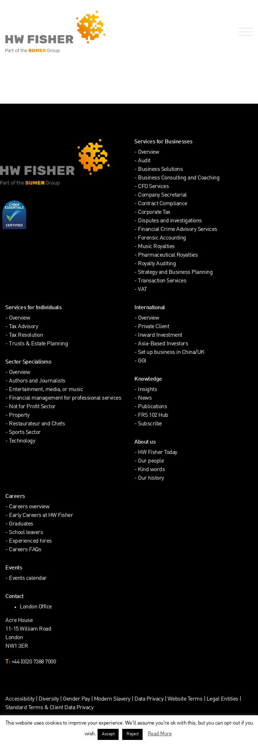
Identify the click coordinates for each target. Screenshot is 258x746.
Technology (22, 441)
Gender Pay (76, 699)
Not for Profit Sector (32, 407)
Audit (144, 161)
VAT (142, 289)
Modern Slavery (113, 699)
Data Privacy (148, 699)
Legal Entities (222, 699)
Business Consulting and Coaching (178, 178)
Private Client (153, 327)
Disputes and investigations (170, 221)
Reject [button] (132, 734)
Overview (148, 152)
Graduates (21, 524)
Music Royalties (156, 247)
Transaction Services (162, 281)
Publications (152, 407)
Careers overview (29, 507)
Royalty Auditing (157, 264)
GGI (142, 361)
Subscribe (150, 424)
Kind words (151, 470)
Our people (151, 461)
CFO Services (153, 186)
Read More (160, 733)
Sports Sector (25, 432)
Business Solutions (160, 169)
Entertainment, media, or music (46, 389)
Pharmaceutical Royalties (168, 255)
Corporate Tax (154, 212)
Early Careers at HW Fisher (41, 515)
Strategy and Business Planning (175, 272)
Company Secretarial (162, 195)
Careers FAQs (25, 550)
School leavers (26, 532)
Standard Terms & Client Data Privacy (49, 708)
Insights (147, 389)
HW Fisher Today (157, 452)
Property (19, 415)
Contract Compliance (162, 204)
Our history (151, 478)
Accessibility (20, 699)
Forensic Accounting (162, 238)
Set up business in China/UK (171, 352)
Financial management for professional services (65, 398)
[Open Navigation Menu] (244, 32)
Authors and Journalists (37, 381)
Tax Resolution (26, 335)
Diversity (49, 699)
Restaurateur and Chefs (37, 424)
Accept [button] (108, 734)
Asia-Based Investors (163, 344)
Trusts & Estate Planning (38, 344)
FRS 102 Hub (153, 415)
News (145, 398)
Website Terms (185, 699)
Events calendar (28, 578)
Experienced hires (30, 541)
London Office (36, 607)
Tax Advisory (23, 327)
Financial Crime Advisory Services (177, 229)
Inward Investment (160, 335)
